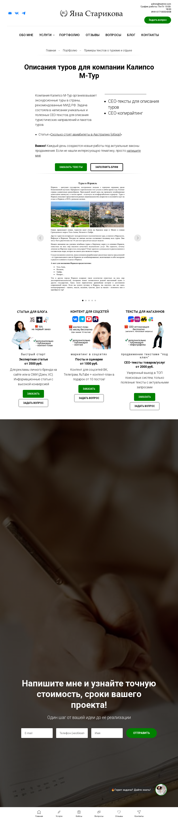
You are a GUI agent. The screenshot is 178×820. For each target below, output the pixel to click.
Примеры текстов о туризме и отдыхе (108, 50)
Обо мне (26, 35)
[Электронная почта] (10, 13)
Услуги (45, 35)
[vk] (17, 13)
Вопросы (113, 35)
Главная (51, 50)
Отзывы (93, 35)
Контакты (150, 35)
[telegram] (23, 13)
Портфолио (69, 35)
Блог (131, 35)
